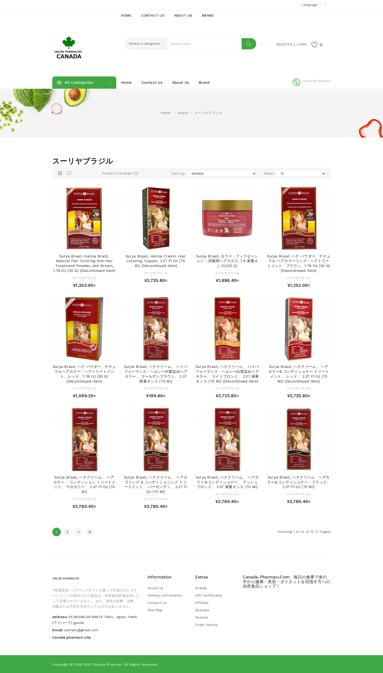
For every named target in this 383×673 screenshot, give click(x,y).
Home (166, 113)
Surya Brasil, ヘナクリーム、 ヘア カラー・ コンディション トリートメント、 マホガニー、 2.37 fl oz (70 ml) (84, 484)
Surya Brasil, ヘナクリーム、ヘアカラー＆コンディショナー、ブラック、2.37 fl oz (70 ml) (298, 482)
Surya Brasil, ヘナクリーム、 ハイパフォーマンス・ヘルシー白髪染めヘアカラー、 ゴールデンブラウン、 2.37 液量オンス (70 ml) (156, 373)
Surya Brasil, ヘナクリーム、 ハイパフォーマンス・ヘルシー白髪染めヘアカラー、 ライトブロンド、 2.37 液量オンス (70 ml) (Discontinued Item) (227, 373)
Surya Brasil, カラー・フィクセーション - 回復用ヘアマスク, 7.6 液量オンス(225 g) (227, 261)
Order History (206, 625)
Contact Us (157, 603)
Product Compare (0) (120, 173)
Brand (183, 113)
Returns (201, 617)
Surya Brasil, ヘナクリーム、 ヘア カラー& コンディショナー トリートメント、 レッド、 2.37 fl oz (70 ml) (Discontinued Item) (298, 373)
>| (89, 532)
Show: (269, 173)
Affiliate (202, 603)
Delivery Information (165, 595)
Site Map (155, 610)
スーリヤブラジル (208, 113)
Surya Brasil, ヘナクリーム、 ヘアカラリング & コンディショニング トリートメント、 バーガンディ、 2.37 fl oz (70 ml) (155, 484)
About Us (155, 588)
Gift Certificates (208, 595)
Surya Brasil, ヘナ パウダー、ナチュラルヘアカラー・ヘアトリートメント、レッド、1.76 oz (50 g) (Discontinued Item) (84, 373)
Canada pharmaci (107, 664)
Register (282, 44)
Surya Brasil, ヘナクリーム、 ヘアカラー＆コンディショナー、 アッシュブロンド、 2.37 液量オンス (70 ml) (227, 482)
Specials (202, 610)
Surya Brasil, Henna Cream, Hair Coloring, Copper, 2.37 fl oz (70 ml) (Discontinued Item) (156, 261)
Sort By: (178, 173)
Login (300, 44)
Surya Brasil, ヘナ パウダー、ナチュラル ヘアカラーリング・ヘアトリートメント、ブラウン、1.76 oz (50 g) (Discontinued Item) (298, 263)
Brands (201, 588)
